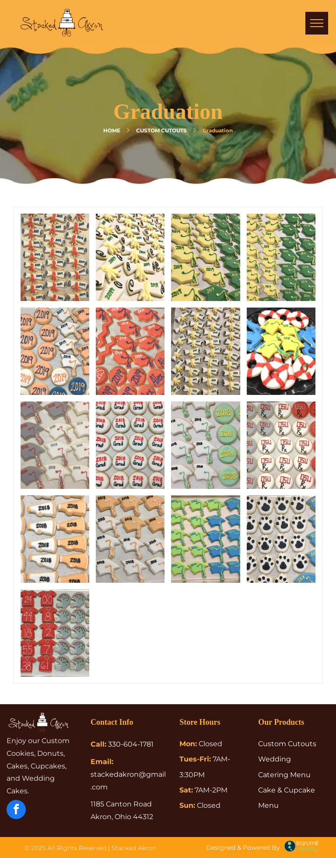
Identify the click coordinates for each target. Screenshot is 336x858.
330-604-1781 (131, 744)
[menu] (316, 23)
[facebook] (16, 810)
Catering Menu (284, 775)
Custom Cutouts (287, 744)
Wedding (274, 759)
